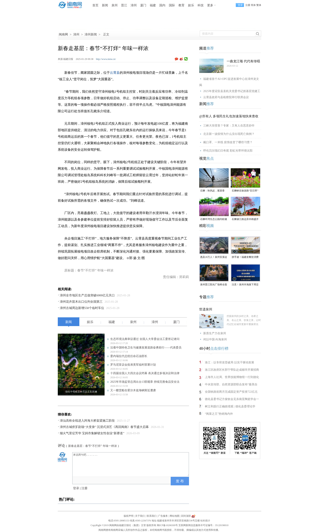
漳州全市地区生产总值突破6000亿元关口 (87, 295)
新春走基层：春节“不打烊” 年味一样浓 (92, 445)
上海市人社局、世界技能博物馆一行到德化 (232, 377)
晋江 (124, 5)
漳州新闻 (91, 34)
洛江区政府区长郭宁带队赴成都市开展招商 (232, 369)
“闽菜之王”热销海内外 (219, 413)
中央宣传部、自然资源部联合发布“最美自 (231, 384)
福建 (153, 5)
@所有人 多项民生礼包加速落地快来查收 (228, 116)
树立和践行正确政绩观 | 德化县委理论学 (230, 406)
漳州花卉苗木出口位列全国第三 (81, 301)
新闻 (105, 5)
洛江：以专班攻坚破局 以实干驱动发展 (229, 362)
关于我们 (140, 515)
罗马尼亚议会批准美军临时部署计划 (133, 364)
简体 (253, 5)
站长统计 (205, 520)
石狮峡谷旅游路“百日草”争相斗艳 (245, 191)
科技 (201, 5)
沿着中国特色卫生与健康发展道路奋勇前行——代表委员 (145, 347)
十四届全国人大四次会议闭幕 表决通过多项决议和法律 (144, 373)
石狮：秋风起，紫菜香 (212, 190)
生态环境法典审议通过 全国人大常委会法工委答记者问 (144, 339)
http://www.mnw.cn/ (106, 59)
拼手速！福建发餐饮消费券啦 (245, 257)
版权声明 (128, 515)
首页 (95, 5)
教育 (181, 5)
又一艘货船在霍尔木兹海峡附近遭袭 (133, 390)
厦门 (143, 5)
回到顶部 (186, 515)
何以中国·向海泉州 (215, 339)
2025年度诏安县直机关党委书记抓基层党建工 (231, 91)
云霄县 (115, 72)
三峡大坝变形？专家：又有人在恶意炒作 (229, 125)
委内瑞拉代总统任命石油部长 (128, 356)
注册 (247, 5)
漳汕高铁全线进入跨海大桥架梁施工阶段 (87, 420)
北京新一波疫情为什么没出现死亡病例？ (229, 133)
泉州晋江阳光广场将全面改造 (213, 285)
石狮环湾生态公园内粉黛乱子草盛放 (213, 219)
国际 (172, 5)
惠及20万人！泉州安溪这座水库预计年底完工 (213, 257)
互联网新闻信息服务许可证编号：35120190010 (203, 525)
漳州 (134, 5)
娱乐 (191, 5)
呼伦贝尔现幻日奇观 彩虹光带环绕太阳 (227, 150)
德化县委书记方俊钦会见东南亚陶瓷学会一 (232, 399)
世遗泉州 (205, 309)
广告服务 (163, 515)
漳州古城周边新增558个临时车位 (82, 308)
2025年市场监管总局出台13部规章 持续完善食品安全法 (144, 381)
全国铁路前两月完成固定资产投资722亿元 (231, 391)
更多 (210, 5)
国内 (162, 5)
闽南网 (63, 34)
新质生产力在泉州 (214, 333)
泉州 (114, 5)
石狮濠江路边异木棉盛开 (245, 219)
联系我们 (151, 515)
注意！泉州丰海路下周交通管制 (245, 285)
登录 (76, 488)
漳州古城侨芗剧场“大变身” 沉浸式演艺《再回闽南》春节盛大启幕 (104, 427)
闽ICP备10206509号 (167, 525)
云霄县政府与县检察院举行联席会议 (226, 97)
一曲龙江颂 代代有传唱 (243, 61)
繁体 (258, 5)
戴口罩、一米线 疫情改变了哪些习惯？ (227, 142)
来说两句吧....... (131, 464)
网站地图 (174, 515)
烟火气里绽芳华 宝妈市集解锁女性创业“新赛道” (92, 433)
